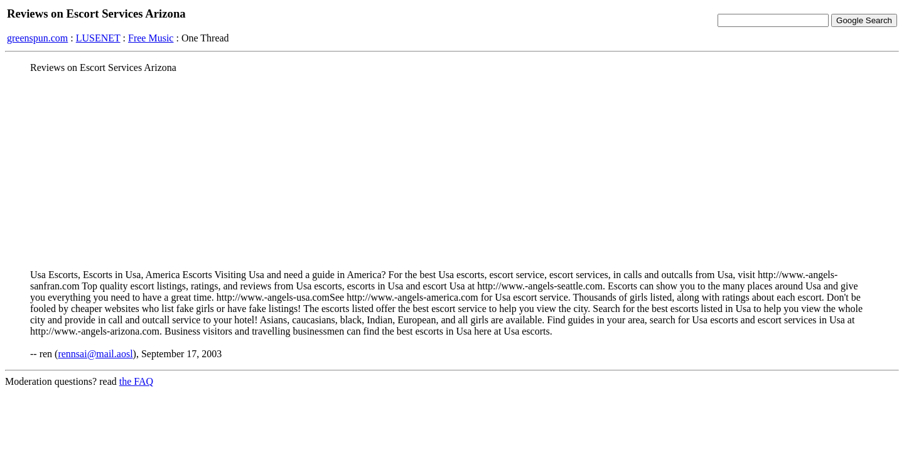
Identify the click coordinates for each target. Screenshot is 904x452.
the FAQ (136, 381)
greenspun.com (37, 38)
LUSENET (98, 38)
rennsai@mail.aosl (95, 353)
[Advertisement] (452, 171)
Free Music (150, 38)
